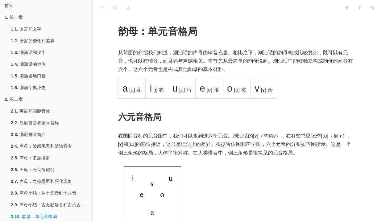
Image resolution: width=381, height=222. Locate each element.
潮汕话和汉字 (28, 52)
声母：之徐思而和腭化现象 (41, 181)
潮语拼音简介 (28, 134)
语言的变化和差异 (33, 40)
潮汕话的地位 (28, 64)
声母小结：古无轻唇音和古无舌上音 (50, 204)
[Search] (115, 7)
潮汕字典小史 (28, 87)
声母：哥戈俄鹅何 (33, 169)
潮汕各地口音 (28, 75)
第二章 (14, 99)
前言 (9, 5)
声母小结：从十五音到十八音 (44, 193)
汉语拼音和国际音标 (35, 122)
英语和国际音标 (30, 111)
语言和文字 (26, 29)
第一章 (14, 17)
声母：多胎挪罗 (30, 157)
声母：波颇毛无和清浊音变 (41, 146)
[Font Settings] (128, 7)
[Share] (372, 7)
